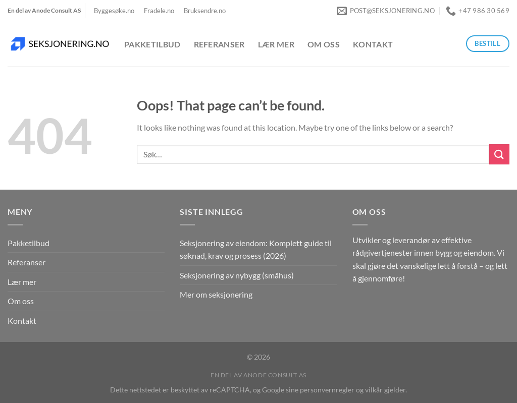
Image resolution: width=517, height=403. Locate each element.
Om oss (323, 44)
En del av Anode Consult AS (258, 375)
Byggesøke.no (114, 11)
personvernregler (327, 389)
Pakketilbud (152, 44)
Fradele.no (159, 11)
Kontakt (373, 44)
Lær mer (276, 44)
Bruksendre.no (205, 11)
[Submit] (499, 154)
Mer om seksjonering (216, 294)
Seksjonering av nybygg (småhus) (237, 275)
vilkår (374, 389)
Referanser (219, 44)
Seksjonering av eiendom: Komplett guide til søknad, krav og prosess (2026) (256, 249)
